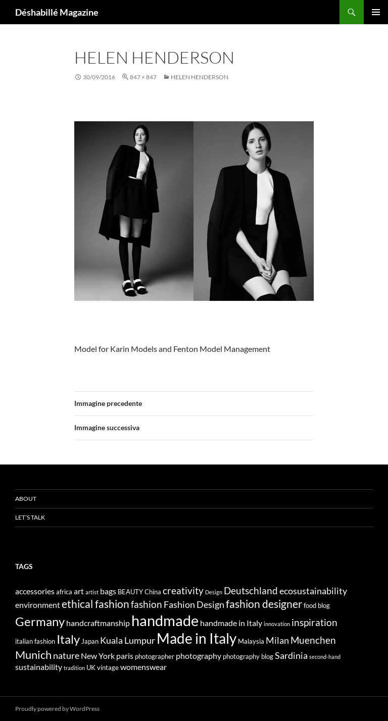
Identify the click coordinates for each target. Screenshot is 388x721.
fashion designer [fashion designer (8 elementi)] (264, 604)
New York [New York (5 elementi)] (98, 655)
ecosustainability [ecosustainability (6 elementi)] (313, 591)
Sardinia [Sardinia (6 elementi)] (291, 655)
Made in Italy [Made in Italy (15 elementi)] (196, 638)
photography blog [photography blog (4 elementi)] (248, 656)
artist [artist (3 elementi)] (92, 592)
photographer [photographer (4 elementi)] (154, 656)
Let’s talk (30, 517)
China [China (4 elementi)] (152, 592)
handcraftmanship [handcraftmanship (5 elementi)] (98, 623)
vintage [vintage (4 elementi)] (108, 667)
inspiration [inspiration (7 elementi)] (314, 622)
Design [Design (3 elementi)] (213, 592)
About (25, 498)
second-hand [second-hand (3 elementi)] (325, 656)
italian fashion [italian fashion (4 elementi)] (35, 641)
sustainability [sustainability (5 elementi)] (38, 667)
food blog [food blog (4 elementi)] (317, 605)
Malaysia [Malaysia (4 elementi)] (251, 641)
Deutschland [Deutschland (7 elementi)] (251, 590)
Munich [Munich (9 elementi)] (33, 654)
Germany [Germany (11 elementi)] (40, 621)
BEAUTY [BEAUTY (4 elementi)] (130, 592)
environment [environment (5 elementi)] (37, 604)
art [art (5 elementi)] (79, 591)
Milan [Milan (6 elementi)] (277, 640)
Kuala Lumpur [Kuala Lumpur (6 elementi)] (127, 640)
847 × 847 (143, 77)
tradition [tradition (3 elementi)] (74, 667)
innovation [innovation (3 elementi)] (277, 624)
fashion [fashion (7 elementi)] (146, 604)
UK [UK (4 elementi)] (90, 667)
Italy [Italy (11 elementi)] (68, 639)
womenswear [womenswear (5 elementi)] (143, 667)
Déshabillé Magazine (57, 12)
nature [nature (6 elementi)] (66, 655)
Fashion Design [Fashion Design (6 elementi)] (194, 604)
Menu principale (376, 12)
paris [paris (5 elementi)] (124, 655)
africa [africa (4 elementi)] (64, 592)
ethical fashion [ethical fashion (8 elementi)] (95, 604)
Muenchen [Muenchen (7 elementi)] (313, 640)
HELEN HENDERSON (199, 77)
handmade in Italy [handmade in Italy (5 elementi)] (231, 623)
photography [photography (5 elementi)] (198, 655)
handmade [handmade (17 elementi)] (165, 620)
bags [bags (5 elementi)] (108, 591)
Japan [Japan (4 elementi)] (90, 641)
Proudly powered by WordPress (57, 708)
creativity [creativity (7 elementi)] (183, 590)
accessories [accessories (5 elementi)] (35, 591)
